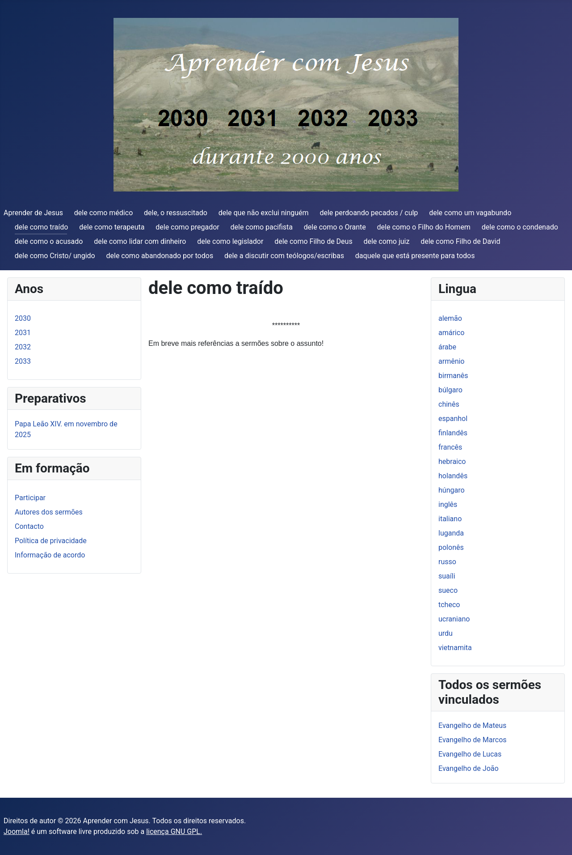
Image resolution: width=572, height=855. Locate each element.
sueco (448, 590)
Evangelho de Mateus (472, 725)
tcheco (449, 604)
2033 (23, 361)
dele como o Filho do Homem (424, 227)
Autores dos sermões (49, 512)
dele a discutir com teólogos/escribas (284, 255)
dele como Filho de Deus (313, 241)
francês (450, 447)
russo (447, 561)
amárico (451, 332)
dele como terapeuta (111, 227)
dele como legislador (230, 241)
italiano (450, 519)
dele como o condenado (520, 227)
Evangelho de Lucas (469, 754)
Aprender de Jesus (33, 212)
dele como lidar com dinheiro (140, 241)
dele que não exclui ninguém (264, 212)
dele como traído (41, 227)
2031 (23, 332)
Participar (30, 497)
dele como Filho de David (460, 241)
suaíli (446, 576)
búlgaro (450, 390)
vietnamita (455, 647)
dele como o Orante (335, 227)
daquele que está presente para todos (415, 255)
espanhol (452, 418)
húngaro (451, 490)
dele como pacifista (262, 227)
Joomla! (16, 831)
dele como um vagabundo (470, 212)
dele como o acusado (49, 241)
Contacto (29, 526)
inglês (447, 504)
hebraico (452, 461)
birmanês (453, 375)
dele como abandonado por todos (160, 255)
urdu (445, 633)
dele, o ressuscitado (175, 212)
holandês (452, 476)
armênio (451, 361)
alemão (450, 318)
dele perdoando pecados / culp (369, 212)
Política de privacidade (51, 540)
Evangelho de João (468, 768)
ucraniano (454, 619)
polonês (451, 547)
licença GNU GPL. (174, 831)
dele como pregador (187, 227)
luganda (451, 533)
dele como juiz (386, 241)
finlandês (452, 433)
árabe (447, 347)
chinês (448, 404)
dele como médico (103, 212)
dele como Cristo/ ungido (55, 255)
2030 (23, 318)
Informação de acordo (50, 555)
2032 (23, 347)
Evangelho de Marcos (472, 740)
